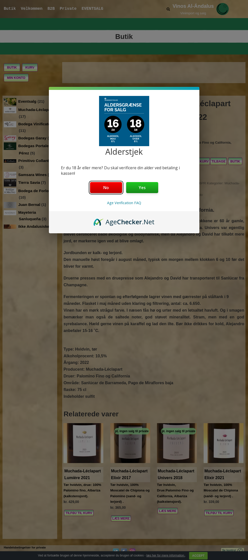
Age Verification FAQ (124, 202)
